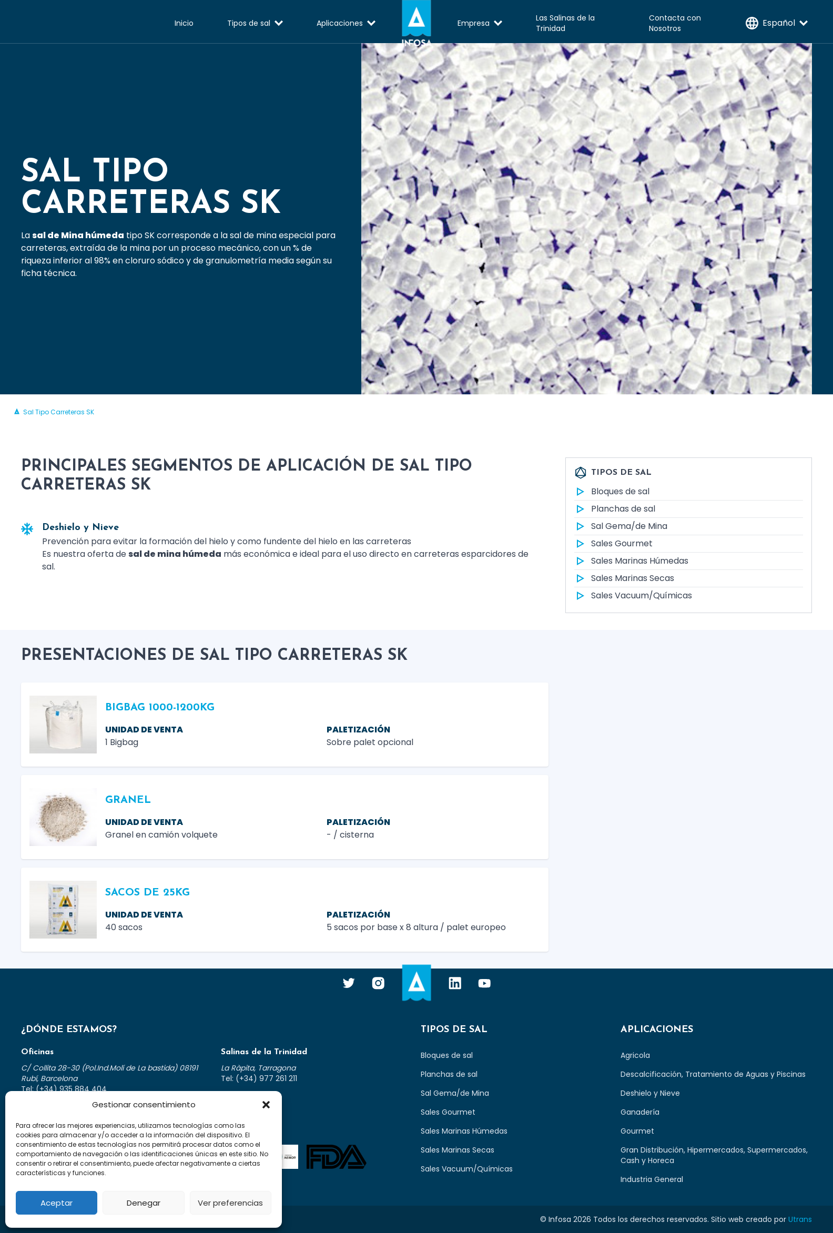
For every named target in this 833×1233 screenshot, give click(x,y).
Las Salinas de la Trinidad (565, 23)
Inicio (184, 23)
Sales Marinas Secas (624, 578)
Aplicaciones (340, 23)
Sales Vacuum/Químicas (633, 595)
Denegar (143, 1202)
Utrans (800, 1219)
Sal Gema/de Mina (620, 526)
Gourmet (637, 1131)
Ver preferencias (230, 1202)
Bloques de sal (611, 491)
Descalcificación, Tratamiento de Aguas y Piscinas (713, 1074)
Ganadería (640, 1112)
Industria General (652, 1179)
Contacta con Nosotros (675, 23)
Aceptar (56, 1202)
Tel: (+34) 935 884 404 (64, 1089)
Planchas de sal (614, 509)
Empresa (474, 23)
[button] (266, 1104)
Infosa (416, 23)
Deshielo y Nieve (650, 1093)
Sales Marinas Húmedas (631, 561)
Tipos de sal (248, 23)
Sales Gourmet (613, 543)
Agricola (635, 1055)
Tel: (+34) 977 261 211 (259, 1078)
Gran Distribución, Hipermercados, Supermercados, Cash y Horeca (714, 1155)
